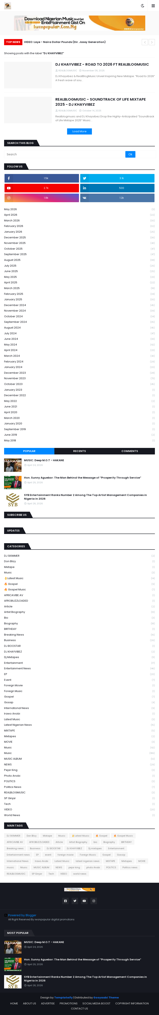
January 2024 (79, 367)
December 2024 (79, 305)
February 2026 (79, 226)
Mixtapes (79, 736)
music (79, 748)
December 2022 (79, 395)
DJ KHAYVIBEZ (79, 652)
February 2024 (79, 362)
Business (79, 640)
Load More (79, 131)
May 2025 (79, 277)
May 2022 (79, 401)
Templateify (63, 997)
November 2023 (79, 378)
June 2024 (79, 339)
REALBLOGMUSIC (79, 793)
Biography (79, 623)
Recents (79, 451)
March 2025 (79, 288)
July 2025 (79, 266)
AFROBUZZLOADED (79, 601)
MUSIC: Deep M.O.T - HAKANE (44, 460)
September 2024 (79, 322)
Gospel (79, 697)
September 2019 (79, 429)
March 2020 (79, 418)
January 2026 (79, 232)
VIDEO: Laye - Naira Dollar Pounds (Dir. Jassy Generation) (65, 42)
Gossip (79, 702)
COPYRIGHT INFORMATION (132, 1003)
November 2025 (79, 243)
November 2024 (79, 311)
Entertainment (79, 663)
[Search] (65, 154)
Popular (29, 451)
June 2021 (79, 407)
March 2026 (79, 221)
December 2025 (79, 238)
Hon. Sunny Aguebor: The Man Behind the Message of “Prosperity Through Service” (82, 478)
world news (79, 815)
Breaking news (79, 635)
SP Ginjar (79, 798)
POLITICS (79, 781)
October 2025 (79, 249)
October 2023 (79, 384)
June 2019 (79, 435)
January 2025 (79, 299)
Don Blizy (79, 561)
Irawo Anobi (79, 714)
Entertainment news (79, 668)
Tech (79, 804)
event (79, 680)
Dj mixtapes (79, 657)
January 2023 (79, 390)
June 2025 (79, 271)
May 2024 (79, 345)
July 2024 (79, 333)
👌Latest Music (79, 578)
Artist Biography (79, 612)
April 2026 (79, 215)
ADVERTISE (48, 1003)
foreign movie (79, 685)
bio (79, 618)
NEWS (79, 765)
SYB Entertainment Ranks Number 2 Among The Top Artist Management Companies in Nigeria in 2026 (85, 497)
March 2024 (79, 356)
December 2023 (79, 373)
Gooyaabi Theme (106, 997)
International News (79, 708)
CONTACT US (79, 1009)
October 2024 (79, 316)
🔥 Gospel (79, 584)
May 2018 (79, 441)
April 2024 (79, 350)
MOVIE (79, 742)
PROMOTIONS (69, 1003)
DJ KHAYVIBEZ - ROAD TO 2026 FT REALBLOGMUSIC (102, 64)
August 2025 (79, 260)
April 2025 (79, 282)
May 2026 (79, 209)
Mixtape (79, 567)
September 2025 (79, 254)
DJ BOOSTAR (79, 646)
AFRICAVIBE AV (79, 595)
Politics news (79, 787)
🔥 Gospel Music (79, 590)
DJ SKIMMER (79, 556)
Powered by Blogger (20, 915)
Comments (129, 451)
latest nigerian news (79, 725)
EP (79, 674)
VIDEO (79, 810)
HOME (14, 1003)
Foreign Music (79, 691)
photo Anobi (79, 776)
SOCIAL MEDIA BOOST (96, 1003)
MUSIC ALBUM (79, 759)
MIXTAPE (79, 731)
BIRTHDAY (79, 629)
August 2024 (79, 328)
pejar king (79, 770)
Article (79, 607)
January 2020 (79, 424)
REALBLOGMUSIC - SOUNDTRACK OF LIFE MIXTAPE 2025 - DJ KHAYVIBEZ (100, 102)
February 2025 (79, 294)
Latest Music (79, 719)
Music (79, 573)
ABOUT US (29, 1003)
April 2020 (79, 412)
